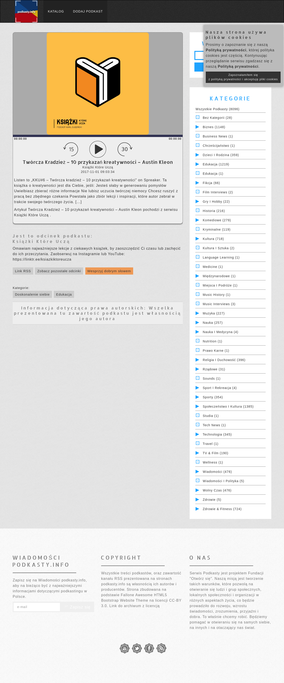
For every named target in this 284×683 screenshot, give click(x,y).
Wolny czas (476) (217, 490)
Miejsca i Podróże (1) (220, 285)
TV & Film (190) (215, 453)
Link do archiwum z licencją (134, 606)
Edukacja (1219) (216, 164)
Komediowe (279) (217, 220)
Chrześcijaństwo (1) (219, 145)
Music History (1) (216, 295)
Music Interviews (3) (219, 304)
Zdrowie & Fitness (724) (222, 509)
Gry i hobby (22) (216, 201)
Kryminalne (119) (217, 229)
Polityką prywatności (226, 50)
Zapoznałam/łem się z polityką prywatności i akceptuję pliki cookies (243, 77)
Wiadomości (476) (217, 472)
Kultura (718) (213, 239)
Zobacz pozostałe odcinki (59, 271)
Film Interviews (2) (218, 192)
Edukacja (64, 294)
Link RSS (23, 271)
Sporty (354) (213, 397)
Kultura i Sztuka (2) (219, 248)
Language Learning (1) (221, 257)
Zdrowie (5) (212, 499)
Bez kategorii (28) (217, 118)
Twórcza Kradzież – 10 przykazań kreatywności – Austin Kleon (85, 210)
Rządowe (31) (214, 369)
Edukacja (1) (213, 173)
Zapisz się (77, 607)
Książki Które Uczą (32, 215)
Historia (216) (214, 211)
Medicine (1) (213, 267)
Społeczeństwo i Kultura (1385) (228, 406)
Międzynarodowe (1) (219, 276)
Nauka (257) (213, 322)
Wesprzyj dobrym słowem (109, 271)
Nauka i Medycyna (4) (220, 332)
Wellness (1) (213, 462)
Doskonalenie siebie (32, 294)
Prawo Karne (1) (216, 350)
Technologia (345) (217, 434)
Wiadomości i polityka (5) (223, 481)
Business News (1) (218, 136)
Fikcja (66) (211, 183)
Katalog (56, 11)
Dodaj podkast (88, 11)
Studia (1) (211, 416)
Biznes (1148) (214, 127)
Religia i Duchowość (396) (224, 360)
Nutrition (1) (212, 341)
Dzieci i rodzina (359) (221, 155)
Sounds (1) (211, 378)
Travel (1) (210, 444)
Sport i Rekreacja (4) (220, 388)
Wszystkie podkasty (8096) (218, 109)
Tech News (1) (214, 425)
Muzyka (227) (214, 313)
